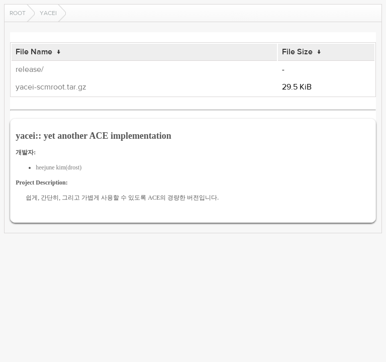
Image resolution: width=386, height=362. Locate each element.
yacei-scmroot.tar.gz (51, 87)
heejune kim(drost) (58, 167)
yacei (48, 13)
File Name (34, 52)
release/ (30, 69)
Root (18, 13)
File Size (297, 52)
